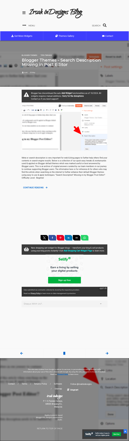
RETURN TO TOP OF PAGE (49, 428)
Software (58, 384)
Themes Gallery (64, 36)
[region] (64, 210)
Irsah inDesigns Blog (55, 13)
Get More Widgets (21, 36)
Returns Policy (40, 384)
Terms (24, 384)
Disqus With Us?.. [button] (64, 304)
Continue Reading (33, 187)
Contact (107, 36)
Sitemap (58, 389)
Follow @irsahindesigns (79, 384)
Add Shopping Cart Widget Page (78, 251)
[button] (42, 25)
